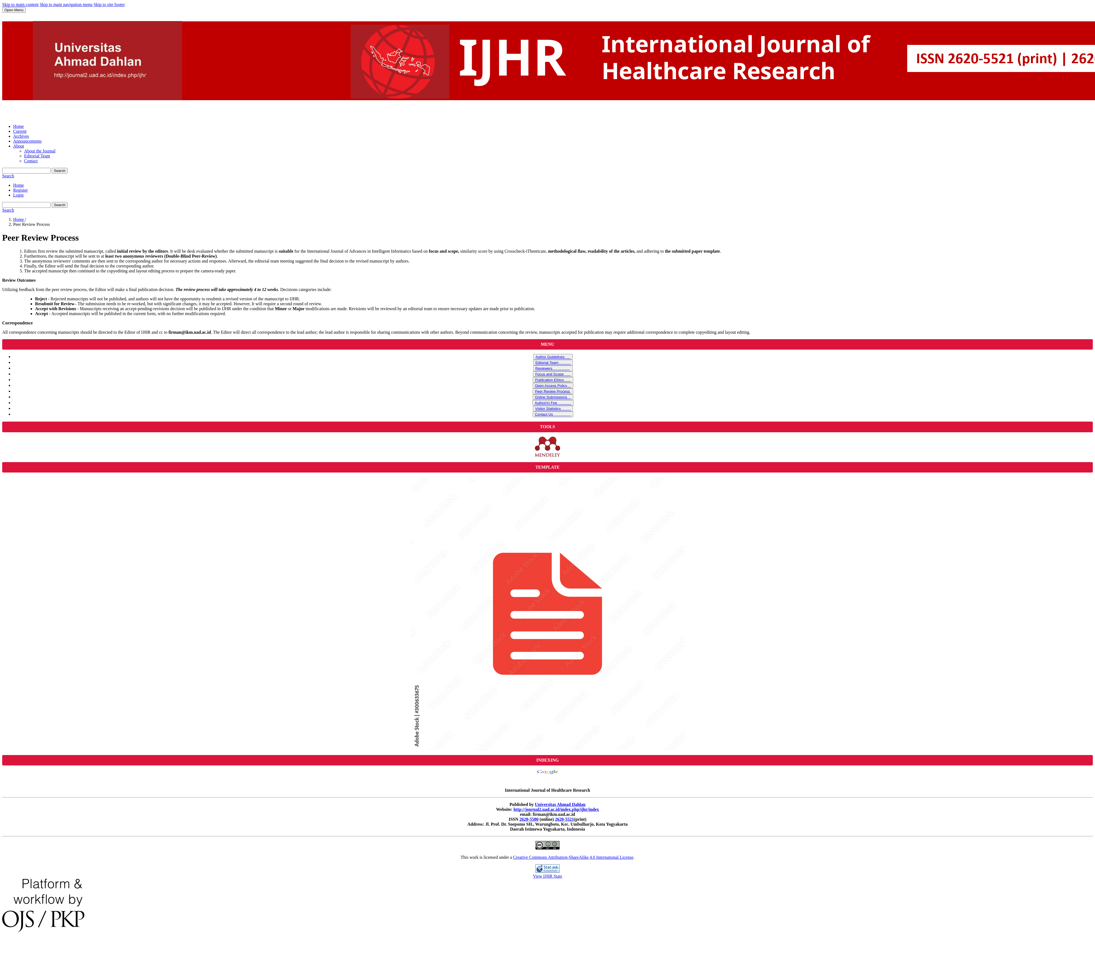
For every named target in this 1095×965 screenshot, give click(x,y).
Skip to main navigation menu (66, 4)
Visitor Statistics (553, 409)
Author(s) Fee (553, 403)
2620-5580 (529, 819)
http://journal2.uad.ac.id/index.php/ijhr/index (556, 809)
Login (18, 195)
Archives (21, 136)
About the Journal (40, 151)
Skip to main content (20, 4)
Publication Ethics (553, 380)
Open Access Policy (553, 386)
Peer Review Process (553, 391)
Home (18, 126)
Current (20, 131)
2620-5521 (564, 819)
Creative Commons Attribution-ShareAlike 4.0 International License (573, 857)
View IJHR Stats (547, 876)
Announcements (27, 141)
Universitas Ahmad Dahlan (560, 804)
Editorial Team (37, 156)
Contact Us (553, 414)
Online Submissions (553, 397)
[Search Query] (26, 171)
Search (59, 171)
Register (20, 190)
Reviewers (552, 368)
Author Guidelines (552, 357)
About (18, 146)
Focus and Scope (553, 374)
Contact (31, 161)
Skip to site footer (109, 4)
